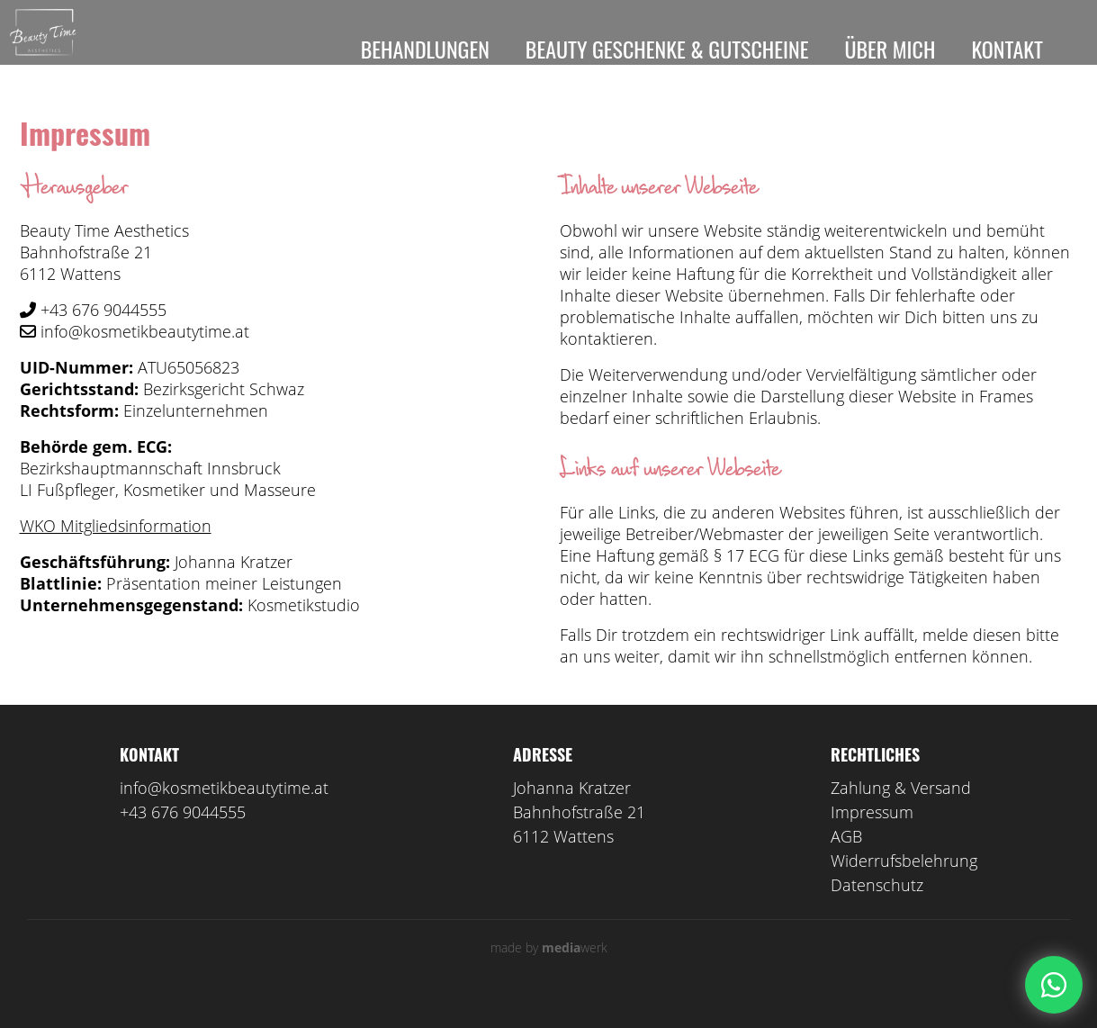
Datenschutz (877, 910)
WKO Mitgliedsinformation (115, 551)
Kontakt (1007, 48)
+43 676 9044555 (183, 837)
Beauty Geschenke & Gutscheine (667, 48)
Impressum (872, 837)
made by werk (548, 972)
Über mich (889, 48)
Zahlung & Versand (901, 813)
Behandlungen (425, 48)
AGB (846, 861)
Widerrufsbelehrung (904, 886)
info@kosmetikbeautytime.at (224, 813)
